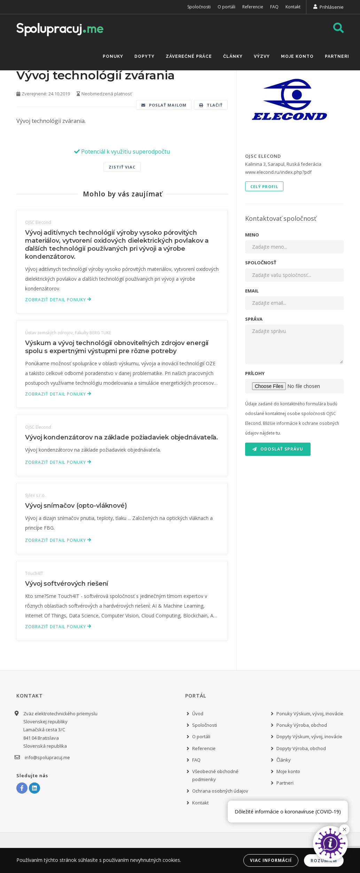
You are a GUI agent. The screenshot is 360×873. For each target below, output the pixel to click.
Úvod (197, 713)
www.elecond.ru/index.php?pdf (278, 172)
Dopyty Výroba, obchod (301, 748)
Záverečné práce (189, 56)
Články (233, 56)
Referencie (252, 7)
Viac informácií (271, 860)
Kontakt (292, 7)
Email (252, 291)
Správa (254, 319)
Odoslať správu (277, 449)
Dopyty (144, 56)
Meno (252, 235)
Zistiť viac (122, 167)
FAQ (274, 7)
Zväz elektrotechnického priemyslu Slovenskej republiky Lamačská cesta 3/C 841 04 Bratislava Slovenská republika (60, 729)
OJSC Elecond (263, 156)
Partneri (337, 56)
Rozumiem (324, 861)
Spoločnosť (260, 262)
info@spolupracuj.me (46, 757)
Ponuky (113, 56)
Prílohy (255, 373)
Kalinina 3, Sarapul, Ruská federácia (283, 164)
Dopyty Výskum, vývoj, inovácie (309, 736)
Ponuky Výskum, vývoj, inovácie (309, 713)
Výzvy (262, 56)
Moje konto (297, 56)
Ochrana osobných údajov (220, 791)
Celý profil (264, 186)
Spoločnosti (199, 7)
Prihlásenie (332, 7)
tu (278, 433)
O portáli (226, 7)
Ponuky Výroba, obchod (301, 725)
